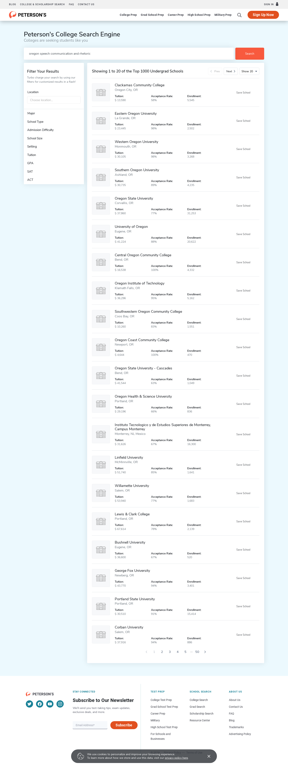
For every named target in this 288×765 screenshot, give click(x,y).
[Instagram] (60, 704)
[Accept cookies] (206, 756)
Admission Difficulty (40, 130)
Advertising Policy (240, 734)
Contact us (86, 4)
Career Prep (176, 14)
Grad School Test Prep (164, 706)
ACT (30, 180)
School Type (35, 122)
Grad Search (197, 706)
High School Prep (199, 14)
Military (155, 720)
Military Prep (223, 14)
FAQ (71, 4)
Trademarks (236, 727)
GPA (30, 163)
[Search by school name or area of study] (129, 54)
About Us (234, 700)
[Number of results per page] (249, 71)
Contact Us (236, 706)
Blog (12, 4)
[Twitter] (29, 704)
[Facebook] (39, 704)
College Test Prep (161, 700)
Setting (32, 147)
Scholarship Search (201, 713)
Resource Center (200, 720)
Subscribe (124, 725)
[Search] (240, 15)
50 (197, 652)
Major (31, 113)
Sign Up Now (263, 15)
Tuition (31, 155)
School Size (34, 138)
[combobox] (54, 100)
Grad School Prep (152, 14)
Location (33, 92)
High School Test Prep (164, 727)
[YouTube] (49, 704)
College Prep (128, 14)
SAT (30, 172)
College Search (199, 700)
